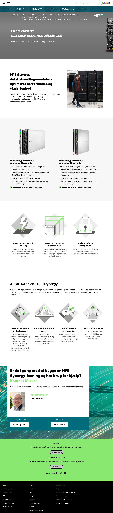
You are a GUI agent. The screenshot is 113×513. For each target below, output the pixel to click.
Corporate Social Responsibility (66, 492)
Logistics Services (8, 499)
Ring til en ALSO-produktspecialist (27, 187)
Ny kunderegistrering (62, 503)
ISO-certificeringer (62, 496)
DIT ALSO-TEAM (82, 9)
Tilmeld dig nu (56, 466)
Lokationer (33, 499)
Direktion (32, 489)
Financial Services (8, 492)
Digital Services (7, 489)
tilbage (15, 15)
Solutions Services (8, 503)
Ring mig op (59, 425)
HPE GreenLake (53, 9)
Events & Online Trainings (64, 499)
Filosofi (32, 506)
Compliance (33, 496)
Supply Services (7, 506)
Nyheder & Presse (35, 503)
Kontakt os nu (56, 452)
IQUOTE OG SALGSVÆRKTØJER (68, 9)
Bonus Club (59, 489)
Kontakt (75, 3)
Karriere (32, 492)
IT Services (6, 496)
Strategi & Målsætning (36, 510)
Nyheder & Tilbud (20, 9)
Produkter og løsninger (37, 9)
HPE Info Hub (8, 9)
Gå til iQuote (19, 425)
